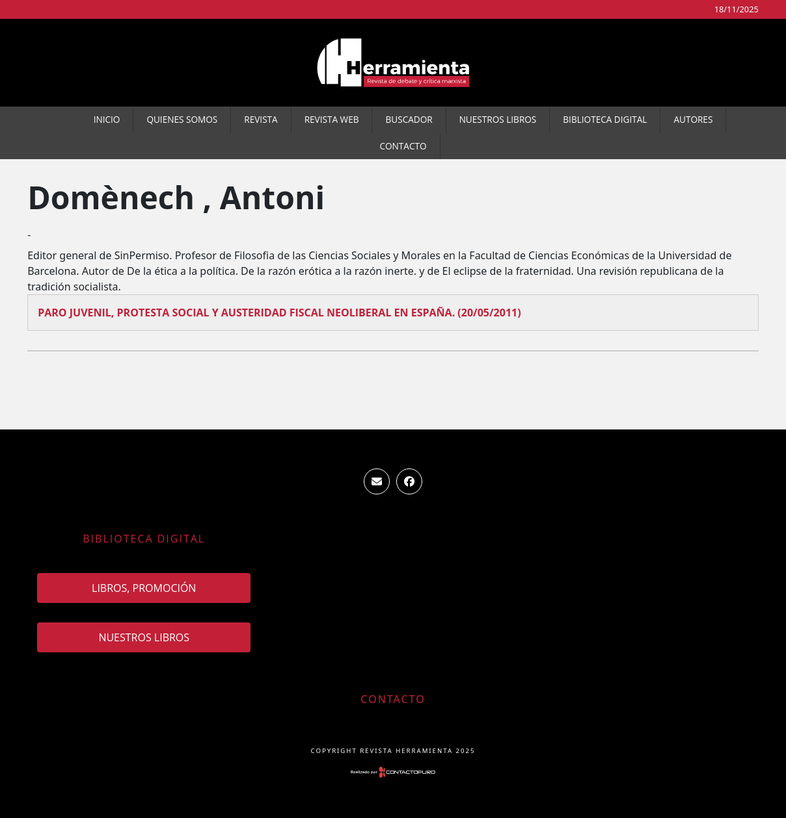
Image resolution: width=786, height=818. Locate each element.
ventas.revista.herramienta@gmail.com (377, 481)
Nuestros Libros (498, 119)
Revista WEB (332, 119)
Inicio (107, 119)
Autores (692, 119)
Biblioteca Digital (605, 119)
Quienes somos (181, 119)
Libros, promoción (144, 588)
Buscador (408, 119)
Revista (260, 119)
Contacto (402, 146)
